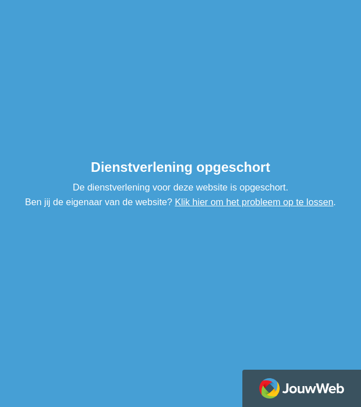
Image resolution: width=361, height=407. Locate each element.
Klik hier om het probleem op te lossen (254, 202)
